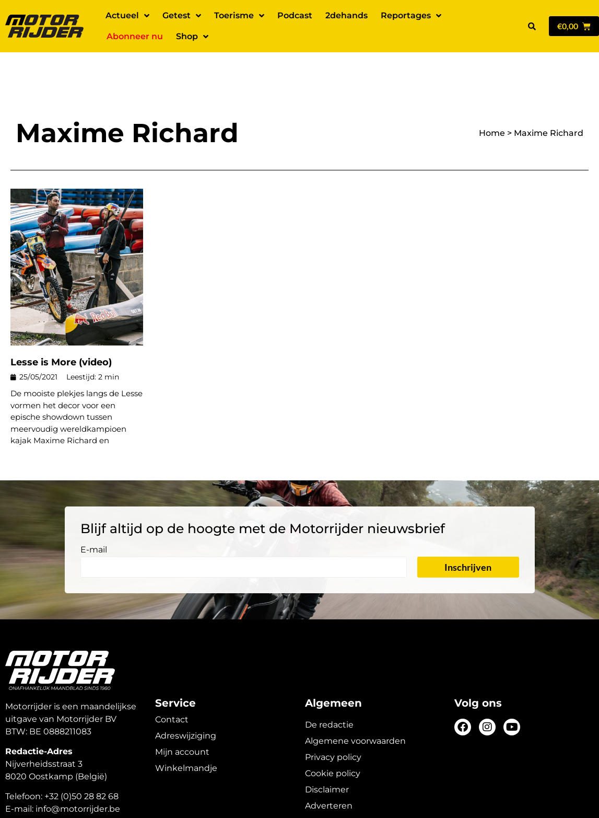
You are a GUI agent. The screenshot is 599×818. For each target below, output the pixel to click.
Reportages (411, 15)
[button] (532, 26)
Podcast (294, 15)
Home (492, 96)
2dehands (346, 15)
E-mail (93, 513)
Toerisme (239, 15)
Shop (192, 36)
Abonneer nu (135, 36)
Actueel (127, 15)
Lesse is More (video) (61, 325)
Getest (181, 15)
